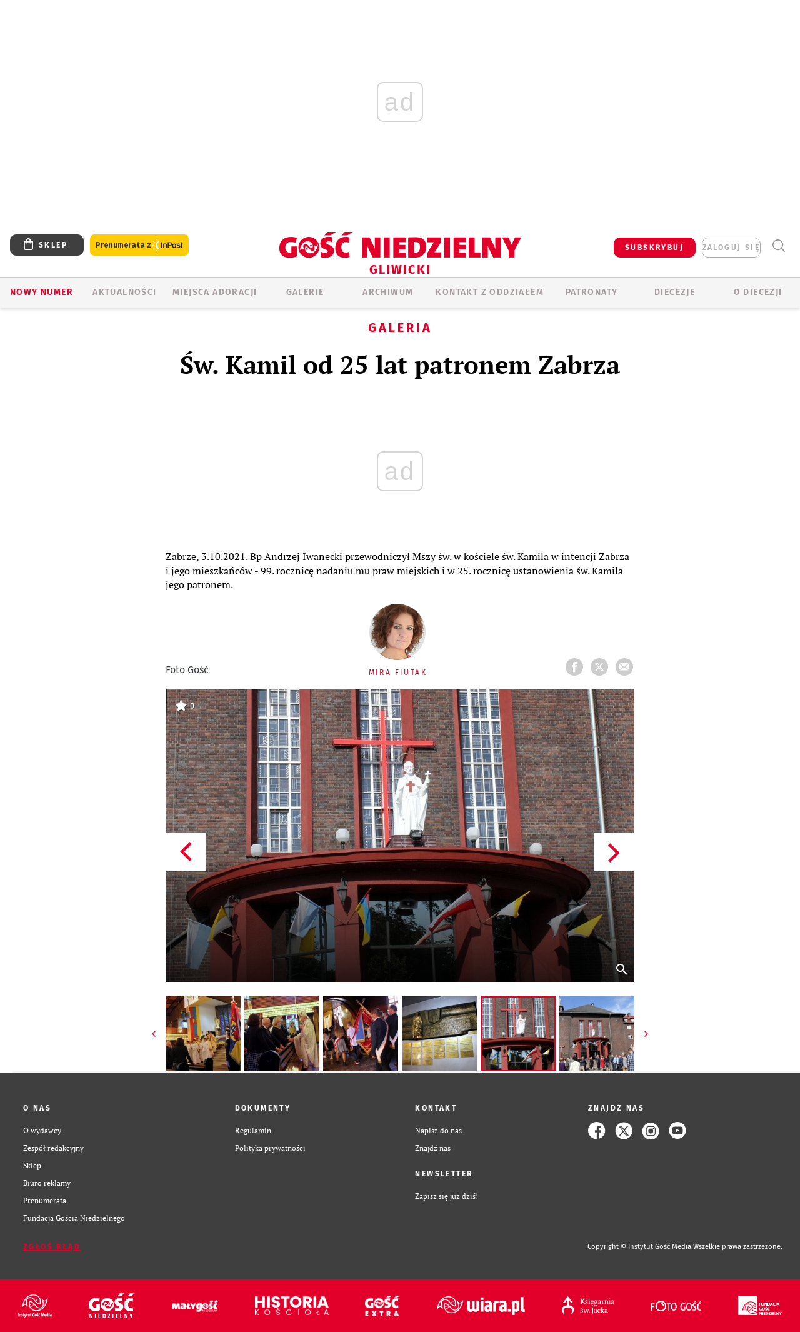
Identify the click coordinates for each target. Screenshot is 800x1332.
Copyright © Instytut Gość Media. (640, 1247)
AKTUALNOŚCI (124, 292)
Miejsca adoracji (214, 292)
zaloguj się (731, 247)
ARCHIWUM (387, 292)
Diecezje (674, 292)
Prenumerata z (139, 245)
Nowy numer (41, 292)
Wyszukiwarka (778, 246)
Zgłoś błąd (52, 1247)
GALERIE (305, 292)
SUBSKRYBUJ (654, 247)
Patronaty (592, 292)
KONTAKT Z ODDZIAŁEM (490, 292)
